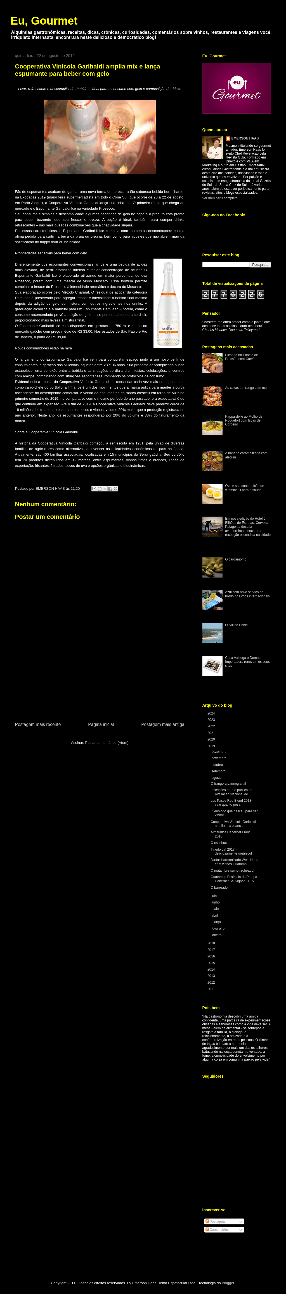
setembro (218, 771)
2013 (211, 976)
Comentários (217, 1230)
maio (215, 909)
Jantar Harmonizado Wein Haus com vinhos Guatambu (234, 862)
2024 (211, 713)
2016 (211, 956)
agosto (216, 778)
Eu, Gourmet (44, 21)
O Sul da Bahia (236, 625)
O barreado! (219, 888)
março (216, 922)
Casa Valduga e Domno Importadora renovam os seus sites (247, 662)
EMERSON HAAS (245, 138)
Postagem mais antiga (162, 724)
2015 (211, 963)
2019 (211, 746)
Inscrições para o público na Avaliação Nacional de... (231, 792)
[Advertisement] (100, 679)
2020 (211, 739)
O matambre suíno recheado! (232, 870)
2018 (211, 943)
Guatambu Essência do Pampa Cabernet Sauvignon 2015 (234, 879)
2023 (211, 720)
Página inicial (101, 724)
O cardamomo (235, 559)
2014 (211, 969)
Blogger (228, 1283)
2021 (211, 733)
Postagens (215, 1222)
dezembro (219, 752)
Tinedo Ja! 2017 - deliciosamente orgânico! (231, 851)
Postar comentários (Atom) (106, 743)
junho (216, 902)
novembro (219, 758)
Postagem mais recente (38, 724)
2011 (211, 989)
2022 (211, 726)
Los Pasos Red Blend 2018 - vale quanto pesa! (232, 802)
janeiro (216, 935)
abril (215, 915)
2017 (211, 950)
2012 (211, 983)
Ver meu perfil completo (220, 198)
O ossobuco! (220, 843)
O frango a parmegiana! (228, 784)
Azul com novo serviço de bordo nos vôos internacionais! (248, 594)
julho (215, 896)
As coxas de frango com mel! (246, 388)
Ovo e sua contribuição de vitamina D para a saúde (244, 488)
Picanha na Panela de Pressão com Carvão (241, 357)
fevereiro (218, 929)
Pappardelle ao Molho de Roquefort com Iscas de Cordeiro (243, 421)
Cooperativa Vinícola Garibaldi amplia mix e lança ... (233, 824)
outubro (217, 765)
